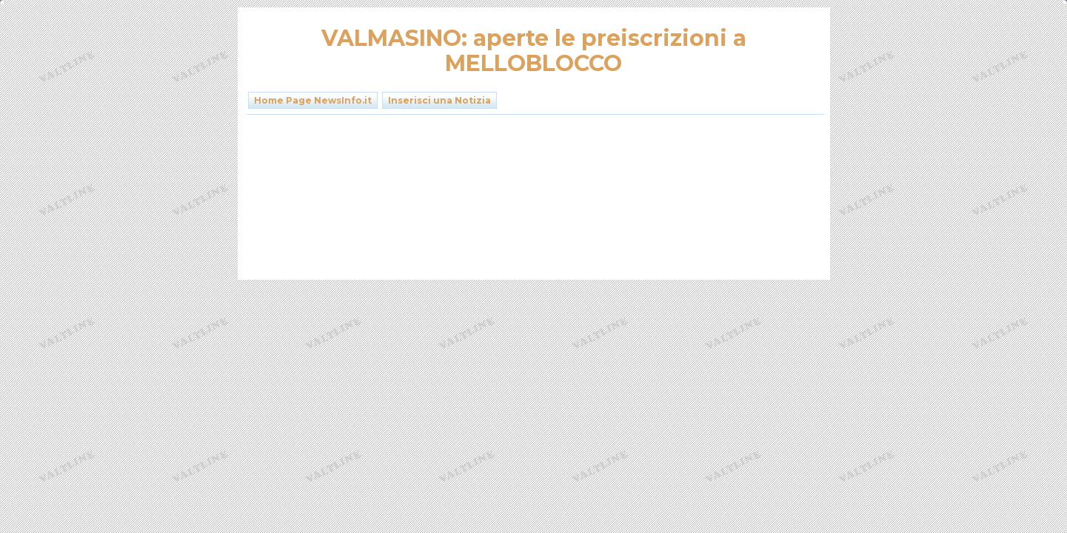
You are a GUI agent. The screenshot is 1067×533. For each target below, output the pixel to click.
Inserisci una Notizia (439, 100)
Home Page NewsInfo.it (313, 100)
